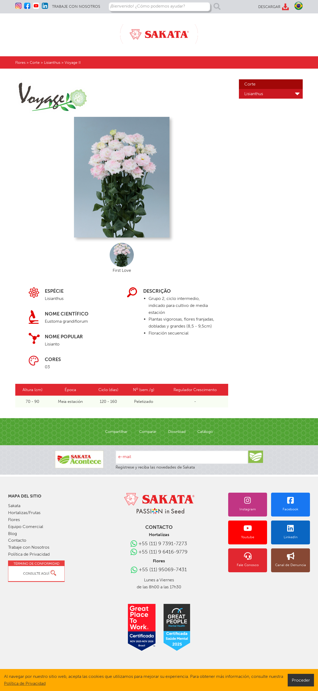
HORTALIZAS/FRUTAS (61, 31)
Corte (249, 84)
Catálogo (202, 432)
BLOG (267, 31)
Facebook (292, 504)
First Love (122, 258)
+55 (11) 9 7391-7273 (162, 543)
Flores (20, 63)
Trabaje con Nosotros (26, 547)
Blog (12, 533)
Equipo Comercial (23, 526)
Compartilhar (119, 432)
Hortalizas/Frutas (23, 512)
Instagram (254, 504)
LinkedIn (292, 532)
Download (175, 432)
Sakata (14, 505)
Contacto (16, 540)
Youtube (254, 532)
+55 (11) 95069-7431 (162, 569)
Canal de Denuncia (292, 559)
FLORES (97, 31)
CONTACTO (291, 31)
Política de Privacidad (27, 554)
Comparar (148, 432)
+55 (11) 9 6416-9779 (162, 552)
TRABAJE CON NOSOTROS (75, 7)
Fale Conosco (254, 559)
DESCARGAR (269, 7)
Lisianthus (253, 93)
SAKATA (23, 31)
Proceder (302, 680)
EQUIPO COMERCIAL (234, 31)
